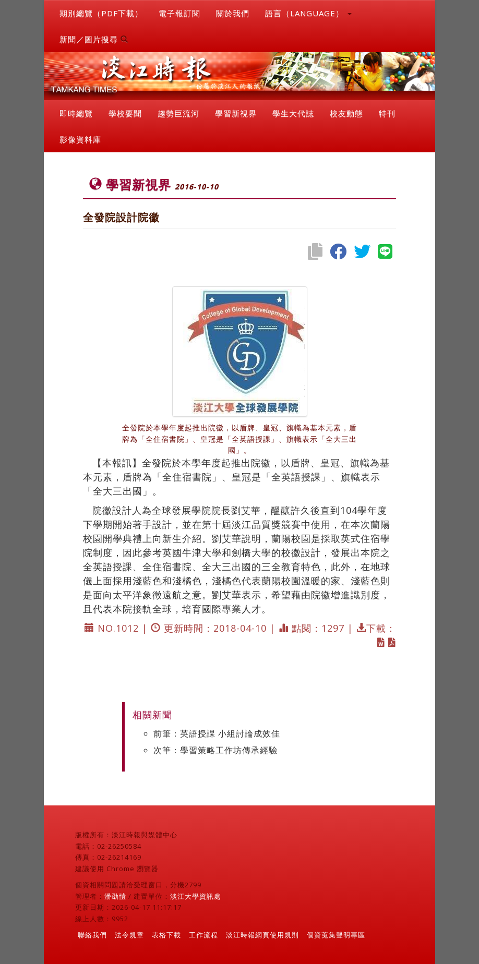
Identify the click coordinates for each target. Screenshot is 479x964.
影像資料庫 (80, 139)
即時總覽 (76, 113)
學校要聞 (125, 113)
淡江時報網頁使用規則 (262, 934)
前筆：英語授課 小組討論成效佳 (216, 733)
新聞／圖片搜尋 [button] (93, 39)
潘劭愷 (115, 896)
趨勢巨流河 (178, 113)
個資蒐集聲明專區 (336, 934)
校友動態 (346, 113)
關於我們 (232, 13)
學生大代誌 (293, 113)
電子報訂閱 (179, 13)
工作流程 (203, 934)
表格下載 (166, 934)
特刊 (387, 113)
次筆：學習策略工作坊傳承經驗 (215, 750)
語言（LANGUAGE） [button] (308, 13)
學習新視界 (236, 113)
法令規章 (129, 934)
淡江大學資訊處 (195, 896)
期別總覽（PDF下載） (101, 13)
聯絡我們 (92, 934)
